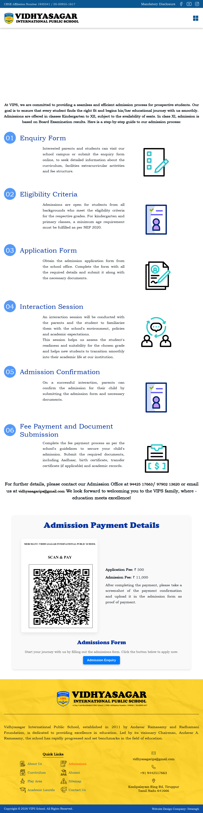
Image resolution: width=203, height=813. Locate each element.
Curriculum (37, 772)
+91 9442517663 (153, 770)
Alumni (74, 772)
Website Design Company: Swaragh (175, 809)
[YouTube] (189, 4)
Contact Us (77, 790)
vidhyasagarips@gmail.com (41, 491)
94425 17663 (141, 484)
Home (12, 67)
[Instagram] (197, 4)
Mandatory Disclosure (158, 4)
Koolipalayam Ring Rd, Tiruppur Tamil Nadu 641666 (153, 786)
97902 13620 (168, 484)
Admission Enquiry (101, 660)
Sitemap (75, 781)
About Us (35, 764)
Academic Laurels (41, 790)
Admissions (77, 764)
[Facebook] (181, 4)
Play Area (35, 781)
